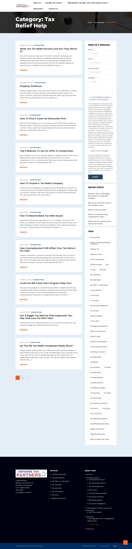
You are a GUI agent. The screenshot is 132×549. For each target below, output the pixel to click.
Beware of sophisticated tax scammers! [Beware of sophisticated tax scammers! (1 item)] (100, 243)
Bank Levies (93, 490)
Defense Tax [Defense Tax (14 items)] (94, 249)
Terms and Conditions (94, 170)
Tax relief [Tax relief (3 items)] (107, 393)
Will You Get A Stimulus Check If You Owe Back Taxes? (99, 204)
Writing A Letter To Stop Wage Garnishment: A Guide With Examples (99, 196)
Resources (37, 9)
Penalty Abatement (95, 500)
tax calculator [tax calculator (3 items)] (95, 367)
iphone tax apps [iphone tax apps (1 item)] (96, 264)
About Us (37, 3)
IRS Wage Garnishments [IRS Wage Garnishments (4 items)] (99, 326)
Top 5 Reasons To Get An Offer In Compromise (46, 151)
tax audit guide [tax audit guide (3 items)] (95, 357)
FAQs (115, 546)
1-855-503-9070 (21, 481)
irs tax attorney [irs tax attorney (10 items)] (95, 290)
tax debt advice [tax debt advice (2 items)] (95, 372)
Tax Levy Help (57, 488)
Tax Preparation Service (97, 483)
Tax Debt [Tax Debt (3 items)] (107, 367)
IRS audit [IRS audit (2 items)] (103, 270)
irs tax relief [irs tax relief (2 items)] (94, 321)
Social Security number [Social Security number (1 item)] (98, 347)
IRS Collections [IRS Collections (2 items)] (95, 275)
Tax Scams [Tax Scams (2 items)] (106, 408)
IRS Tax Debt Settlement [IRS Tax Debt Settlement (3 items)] (99, 306)
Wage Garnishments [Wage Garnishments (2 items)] (97, 434)
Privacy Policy (104, 546)
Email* (90, 59)
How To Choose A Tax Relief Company (41, 183)
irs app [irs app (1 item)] (92, 270)
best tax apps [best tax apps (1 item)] (95, 237)
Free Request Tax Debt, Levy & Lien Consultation (87, 3)
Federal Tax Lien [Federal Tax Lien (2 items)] (96, 254)
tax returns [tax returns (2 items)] (94, 408)
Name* (90, 49)
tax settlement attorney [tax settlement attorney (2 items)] (98, 419)
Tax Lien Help (56, 485)
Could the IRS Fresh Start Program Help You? (45, 283)
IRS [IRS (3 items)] (107, 264)
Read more (23, 70)
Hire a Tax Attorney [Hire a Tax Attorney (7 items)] (97, 259)
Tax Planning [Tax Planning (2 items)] (95, 393)
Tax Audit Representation (98, 493)
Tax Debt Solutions (53, 3)
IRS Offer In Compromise (60, 481)
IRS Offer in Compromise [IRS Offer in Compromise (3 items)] (99, 285)
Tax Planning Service (96, 486)
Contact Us (53, 9)
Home (90, 22)
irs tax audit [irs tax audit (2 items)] (94, 295)
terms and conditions (100, 99)
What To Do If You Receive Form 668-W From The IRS (99, 222)
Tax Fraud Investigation (97, 504)
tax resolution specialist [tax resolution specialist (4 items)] (98, 403)
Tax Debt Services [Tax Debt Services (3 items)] (96, 383)
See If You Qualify (95, 512)
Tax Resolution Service (97, 480)
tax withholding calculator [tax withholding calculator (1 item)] (99, 424)
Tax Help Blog (99, 22)
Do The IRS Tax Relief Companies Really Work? (46, 345)
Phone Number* (94, 68)
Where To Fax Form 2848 (97, 210)
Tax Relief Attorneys (59, 474)
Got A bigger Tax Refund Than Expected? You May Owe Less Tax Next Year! (46, 316)
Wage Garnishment (59, 498)
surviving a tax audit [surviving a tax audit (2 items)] (97, 352)
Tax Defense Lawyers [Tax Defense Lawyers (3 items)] (97, 388)
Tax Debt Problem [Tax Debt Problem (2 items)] (96, 377)
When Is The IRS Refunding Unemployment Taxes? (98, 215)
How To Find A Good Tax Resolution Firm (43, 118)
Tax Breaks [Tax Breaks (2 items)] (94, 362)
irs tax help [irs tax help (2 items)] (94, 311)
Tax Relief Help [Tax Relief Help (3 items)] (95, 398)
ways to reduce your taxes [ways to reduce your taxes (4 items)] (99, 439)
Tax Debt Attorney (58, 478)
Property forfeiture (31, 86)
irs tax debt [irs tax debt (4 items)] (94, 300)
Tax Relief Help (38, 45)
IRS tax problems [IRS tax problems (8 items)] (96, 316)
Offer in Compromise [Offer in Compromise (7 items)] (97, 331)
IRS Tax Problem (57, 491)
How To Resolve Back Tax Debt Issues (41, 215)
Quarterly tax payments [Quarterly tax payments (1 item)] (98, 342)
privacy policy (106, 168)
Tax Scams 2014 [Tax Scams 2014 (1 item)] (96, 413)
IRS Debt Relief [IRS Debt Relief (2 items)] (95, 280)
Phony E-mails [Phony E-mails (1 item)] (95, 336)
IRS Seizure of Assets (96, 497)
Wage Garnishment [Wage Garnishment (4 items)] (97, 429)
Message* (91, 78)
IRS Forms (55, 495)
